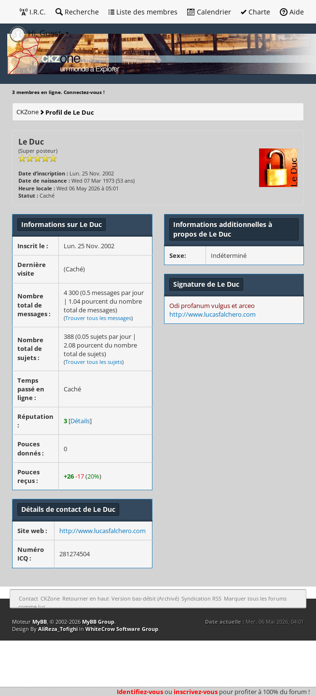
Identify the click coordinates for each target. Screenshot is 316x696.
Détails (80, 420)
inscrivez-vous (196, 691)
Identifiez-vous (140, 691)
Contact (28, 598)
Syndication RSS (201, 598)
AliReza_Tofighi (58, 628)
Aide (292, 11)
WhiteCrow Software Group (121, 628)
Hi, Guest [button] (36, 33)
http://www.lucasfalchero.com (102, 530)
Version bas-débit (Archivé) (145, 598)
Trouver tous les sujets (93, 361)
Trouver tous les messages (98, 317)
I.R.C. (33, 11)
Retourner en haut (85, 598)
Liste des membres (143, 11)
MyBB (39, 621)
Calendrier (209, 11)
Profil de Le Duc (69, 112)
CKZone (27, 111)
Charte (255, 11)
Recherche (77, 11)
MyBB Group (98, 621)
